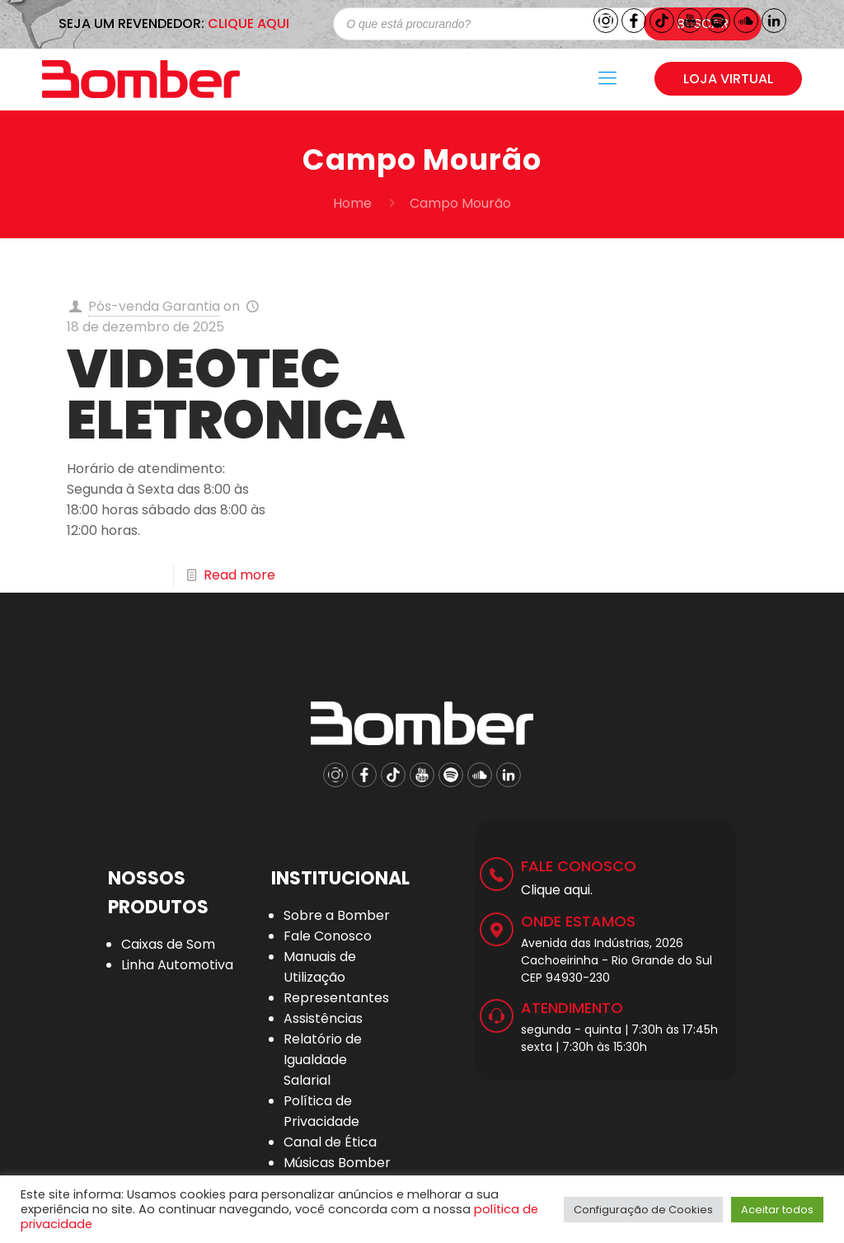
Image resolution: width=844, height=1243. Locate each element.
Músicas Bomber (337, 1162)
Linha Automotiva (177, 964)
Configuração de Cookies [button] (643, 1209)
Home (352, 203)
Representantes (336, 997)
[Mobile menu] (607, 78)
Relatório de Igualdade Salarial (323, 1060)
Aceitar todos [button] (777, 1209)
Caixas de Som (168, 944)
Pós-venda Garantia (154, 306)
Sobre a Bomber (337, 915)
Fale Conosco (328, 935)
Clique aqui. (557, 889)
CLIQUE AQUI (248, 23)
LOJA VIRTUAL (728, 78)
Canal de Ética (330, 1142)
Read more (239, 574)
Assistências (323, 1018)
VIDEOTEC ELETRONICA (236, 394)
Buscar (703, 23)
